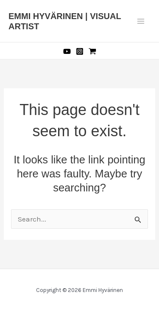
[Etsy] (92, 51)
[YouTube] (67, 51)
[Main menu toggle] (141, 21)
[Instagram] (80, 51)
